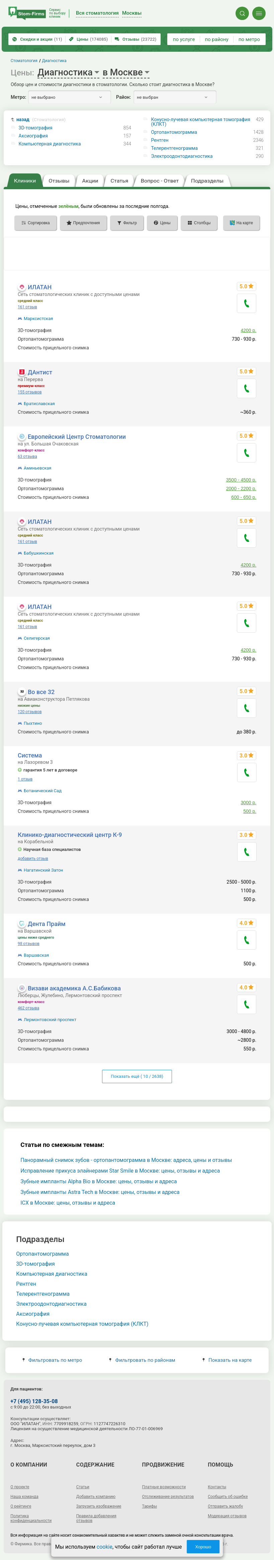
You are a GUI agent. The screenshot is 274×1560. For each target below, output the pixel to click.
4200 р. (248, 330)
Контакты (217, 1487)
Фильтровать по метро (52, 1360)
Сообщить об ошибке (228, 1496)
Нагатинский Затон (43, 870)
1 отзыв (25, 779)
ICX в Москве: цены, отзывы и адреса (67, 1203)
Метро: (18, 97)
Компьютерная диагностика (50, 143)
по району (216, 39)
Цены (88, 39)
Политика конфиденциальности (31, 1518)
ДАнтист (40, 372)
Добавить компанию (95, 1496)
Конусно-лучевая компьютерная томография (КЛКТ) (200, 121)
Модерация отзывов (227, 1516)
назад (41, 119)
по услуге (184, 39)
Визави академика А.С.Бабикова (74, 988)
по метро (249, 39)
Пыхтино (33, 723)
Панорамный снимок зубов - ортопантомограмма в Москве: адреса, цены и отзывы (126, 1160)
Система (30, 755)
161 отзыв (27, 307)
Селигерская (37, 638)
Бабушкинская (39, 553)
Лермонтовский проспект (50, 1019)
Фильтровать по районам (142, 1360)
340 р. (249, 347)
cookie (104, 1547)
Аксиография (33, 135)
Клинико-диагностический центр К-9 (70, 834)
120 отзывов (30, 711)
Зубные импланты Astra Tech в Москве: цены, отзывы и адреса (100, 1192)
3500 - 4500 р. (241, 480)
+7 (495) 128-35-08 (34, 1401)
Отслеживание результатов (168, 1496)
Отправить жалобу (225, 1506)
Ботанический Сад (43, 790)
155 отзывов (30, 392)
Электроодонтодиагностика (181, 156)
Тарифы (149, 1506)
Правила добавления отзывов (96, 1518)
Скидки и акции (37, 39)
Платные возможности (164, 1487)
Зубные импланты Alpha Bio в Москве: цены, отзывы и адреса (98, 1181)
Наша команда (24, 1496)
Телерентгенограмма (174, 148)
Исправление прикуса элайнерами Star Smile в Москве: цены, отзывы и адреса (120, 1171)
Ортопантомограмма (174, 132)
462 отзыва (28, 1008)
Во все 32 (41, 691)
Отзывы (135, 39)
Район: (123, 97)
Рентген (159, 140)
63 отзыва (27, 456)
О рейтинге (20, 1506)
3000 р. (248, 802)
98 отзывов (28, 943)
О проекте (19, 1487)
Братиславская (39, 403)
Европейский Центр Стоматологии (77, 436)
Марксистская (38, 318)
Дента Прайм (47, 923)
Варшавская (36, 955)
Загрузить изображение (98, 1506)
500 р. (249, 811)
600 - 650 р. (243, 497)
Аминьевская (38, 468)
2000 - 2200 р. (241, 488)
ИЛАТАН (40, 287)
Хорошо (203, 1546)
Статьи (82, 1487)
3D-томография (36, 127)
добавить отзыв (33, 858)
